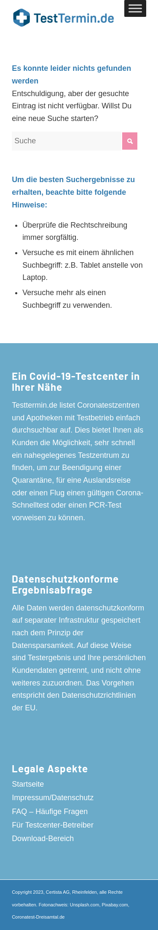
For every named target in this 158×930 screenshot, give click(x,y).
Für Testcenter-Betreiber (53, 825)
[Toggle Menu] (135, 8)
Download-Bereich (43, 838)
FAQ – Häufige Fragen (50, 811)
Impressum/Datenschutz (53, 797)
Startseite (28, 784)
